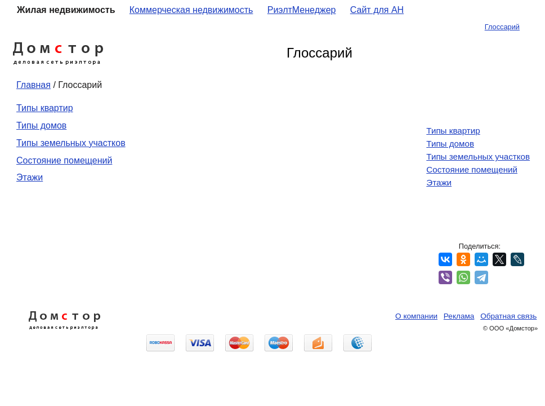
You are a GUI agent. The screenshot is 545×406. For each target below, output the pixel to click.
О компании (416, 316)
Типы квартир (44, 108)
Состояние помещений (64, 160)
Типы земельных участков (71, 143)
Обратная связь (508, 316)
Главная (33, 85)
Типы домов (41, 125)
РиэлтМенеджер (301, 10)
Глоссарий (502, 27)
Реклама (459, 316)
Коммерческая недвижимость (191, 10)
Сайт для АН (377, 10)
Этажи (29, 177)
